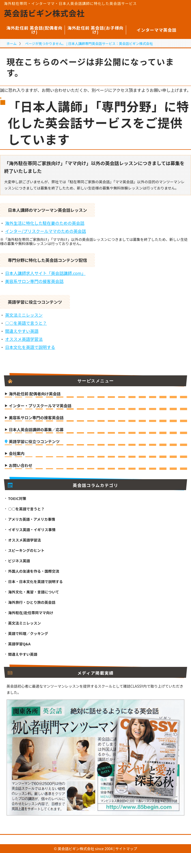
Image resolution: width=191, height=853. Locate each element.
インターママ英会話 (156, 30)
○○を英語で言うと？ (26, 323)
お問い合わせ (20, 465)
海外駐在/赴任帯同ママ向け (30, 612)
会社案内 (16, 453)
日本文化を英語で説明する (30, 347)
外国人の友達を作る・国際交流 (33, 571)
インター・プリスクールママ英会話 (40, 406)
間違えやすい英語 (22, 331)
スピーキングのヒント (26, 550)
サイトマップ (126, 848)
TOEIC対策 (17, 498)
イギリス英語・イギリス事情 (32, 529)
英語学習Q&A (19, 643)
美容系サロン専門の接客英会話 (34, 281)
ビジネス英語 (19, 560)
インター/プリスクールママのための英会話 (45, 231)
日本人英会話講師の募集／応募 (36, 430)
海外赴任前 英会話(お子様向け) (95, 30)
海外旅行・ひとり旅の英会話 (32, 602)
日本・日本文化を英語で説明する (35, 581)
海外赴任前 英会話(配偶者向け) (34, 30)
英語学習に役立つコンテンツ (34, 441)
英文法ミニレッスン (24, 315)
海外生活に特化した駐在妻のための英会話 (44, 223)
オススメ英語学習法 (24, 339)
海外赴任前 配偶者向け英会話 (34, 394)
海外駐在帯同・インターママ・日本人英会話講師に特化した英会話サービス (70, 3)
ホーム (12, 43)
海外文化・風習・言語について (33, 591)
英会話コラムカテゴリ (63, 485)
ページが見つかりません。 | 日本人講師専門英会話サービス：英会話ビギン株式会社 (89, 43)
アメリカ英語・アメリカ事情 (31, 519)
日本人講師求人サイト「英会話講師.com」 (45, 273)
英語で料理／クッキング (28, 633)
